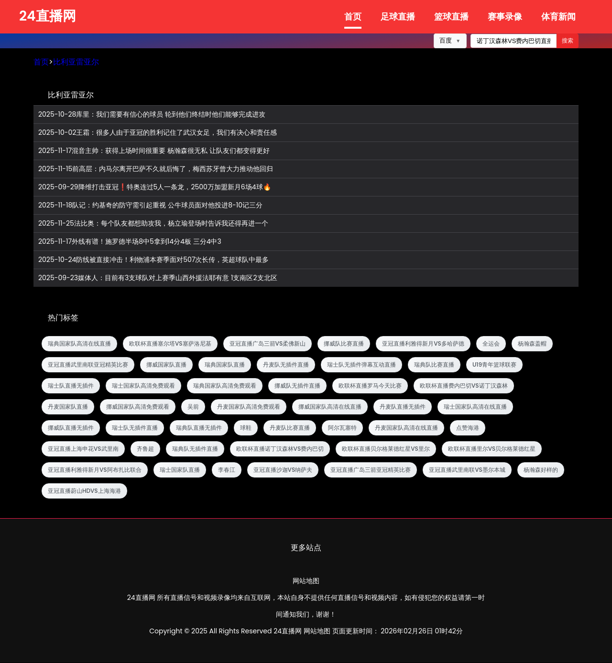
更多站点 (306, 548)
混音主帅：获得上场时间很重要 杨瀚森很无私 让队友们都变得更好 (154, 151)
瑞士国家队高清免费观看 (143, 386)
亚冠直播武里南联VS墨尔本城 (467, 470)
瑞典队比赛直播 (434, 365)
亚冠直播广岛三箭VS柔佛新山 (268, 344)
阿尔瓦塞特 (342, 428)
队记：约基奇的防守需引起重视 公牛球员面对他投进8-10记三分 (150, 206)
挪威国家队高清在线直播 (329, 407)
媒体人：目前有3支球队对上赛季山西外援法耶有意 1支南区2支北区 (157, 278)
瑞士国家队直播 (180, 470)
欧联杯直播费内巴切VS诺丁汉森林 (464, 386)
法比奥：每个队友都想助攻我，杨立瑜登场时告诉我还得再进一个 (153, 224)
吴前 (193, 407)
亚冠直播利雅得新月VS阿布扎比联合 (95, 470)
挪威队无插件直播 (297, 386)
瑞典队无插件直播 (195, 449)
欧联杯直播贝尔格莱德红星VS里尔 (386, 449)
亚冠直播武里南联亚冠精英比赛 (88, 365)
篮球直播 (451, 16)
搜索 (567, 41)
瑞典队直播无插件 (199, 428)
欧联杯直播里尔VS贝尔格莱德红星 (492, 449)
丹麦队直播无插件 (403, 407)
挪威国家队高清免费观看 (137, 407)
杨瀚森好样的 (541, 470)
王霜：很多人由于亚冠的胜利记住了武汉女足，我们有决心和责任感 (157, 133)
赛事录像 (505, 16)
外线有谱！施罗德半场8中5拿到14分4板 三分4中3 (129, 242)
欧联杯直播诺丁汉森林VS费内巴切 (280, 449)
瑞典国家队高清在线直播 (79, 344)
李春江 (226, 470)
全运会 (491, 344)
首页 (352, 16)
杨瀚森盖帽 (532, 344)
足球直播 (398, 16)
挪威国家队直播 (166, 365)
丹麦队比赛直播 (290, 428)
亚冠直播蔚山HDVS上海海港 (84, 491)
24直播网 (47, 16)
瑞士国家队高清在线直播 (475, 407)
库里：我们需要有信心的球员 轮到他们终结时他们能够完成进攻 (151, 115)
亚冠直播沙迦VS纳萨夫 (283, 470)
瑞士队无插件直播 (135, 428)
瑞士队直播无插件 (71, 386)
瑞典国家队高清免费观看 (224, 386)
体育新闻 (558, 16)
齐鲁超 (145, 449)
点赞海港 (467, 428)
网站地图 (306, 581)
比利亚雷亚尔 (76, 62)
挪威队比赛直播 (344, 344)
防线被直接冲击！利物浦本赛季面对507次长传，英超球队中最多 (153, 260)
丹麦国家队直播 (68, 407)
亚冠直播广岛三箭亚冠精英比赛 (370, 470)
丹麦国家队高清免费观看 (248, 407)
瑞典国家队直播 (225, 365)
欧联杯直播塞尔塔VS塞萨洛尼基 (170, 344)
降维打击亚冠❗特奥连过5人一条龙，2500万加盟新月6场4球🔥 (154, 188)
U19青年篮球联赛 (494, 365)
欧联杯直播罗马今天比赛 (370, 386)
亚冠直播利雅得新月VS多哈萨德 (423, 344)
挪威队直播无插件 (71, 428)
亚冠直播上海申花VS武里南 (83, 449)
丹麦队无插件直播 (286, 365)
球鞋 (245, 428)
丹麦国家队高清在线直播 (406, 428)
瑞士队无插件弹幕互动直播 (361, 365)
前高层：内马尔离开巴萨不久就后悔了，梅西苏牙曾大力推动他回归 (155, 169)
